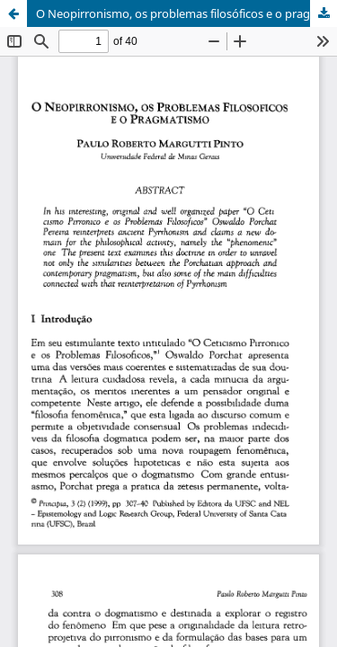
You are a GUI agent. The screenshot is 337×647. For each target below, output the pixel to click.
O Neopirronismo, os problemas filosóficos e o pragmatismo (186, 13)
